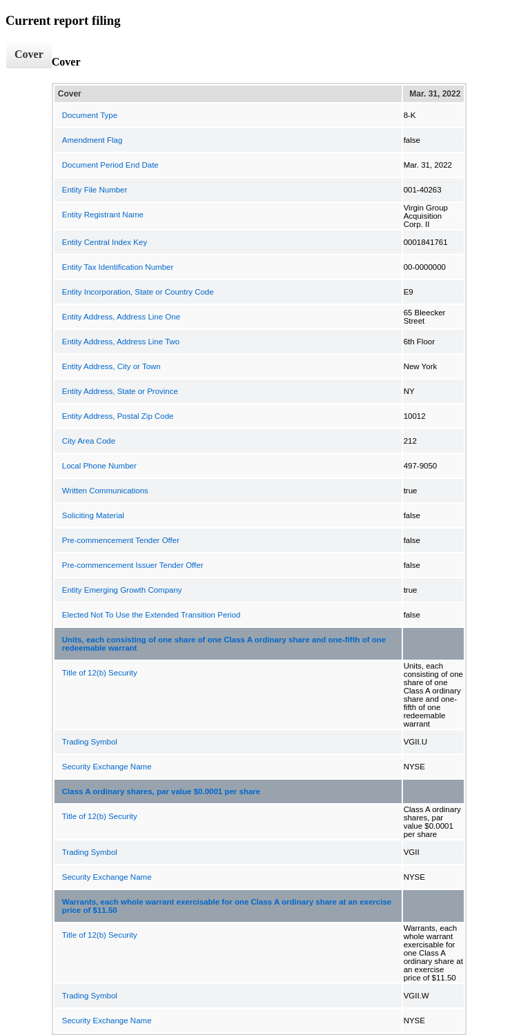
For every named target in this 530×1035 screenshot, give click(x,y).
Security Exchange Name (107, 766)
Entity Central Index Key (104, 242)
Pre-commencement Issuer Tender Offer (133, 565)
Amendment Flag (92, 140)
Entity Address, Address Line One (121, 317)
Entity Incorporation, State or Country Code (138, 292)
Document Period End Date (110, 165)
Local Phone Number (99, 466)
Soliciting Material (93, 515)
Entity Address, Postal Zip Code (118, 416)
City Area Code (88, 441)
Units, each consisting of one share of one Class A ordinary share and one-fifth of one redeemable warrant (224, 643)
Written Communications (105, 490)
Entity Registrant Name (103, 214)
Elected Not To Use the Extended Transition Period (151, 615)
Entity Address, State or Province (120, 391)
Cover (28, 54)
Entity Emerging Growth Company (122, 590)
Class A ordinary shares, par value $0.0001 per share (161, 791)
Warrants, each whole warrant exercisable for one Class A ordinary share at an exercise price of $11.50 (226, 906)
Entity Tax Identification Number (118, 267)
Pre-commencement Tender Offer (120, 540)
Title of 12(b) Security (99, 673)
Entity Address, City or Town (111, 366)
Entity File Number (95, 190)
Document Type (89, 115)
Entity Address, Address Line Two (120, 341)
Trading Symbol (89, 742)
